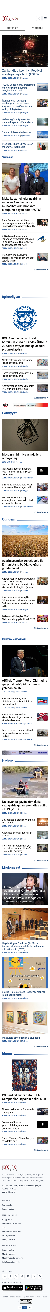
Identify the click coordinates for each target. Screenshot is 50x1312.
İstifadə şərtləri (8, 1250)
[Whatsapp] (4, 1276)
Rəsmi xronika (8, 1209)
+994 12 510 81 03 (9, 1189)
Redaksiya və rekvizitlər (11, 1223)
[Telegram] (28, 1276)
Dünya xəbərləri (14, 639)
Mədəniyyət (11, 867)
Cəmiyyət (9, 413)
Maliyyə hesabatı (9, 1239)
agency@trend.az (8, 1192)
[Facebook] (10, 1276)
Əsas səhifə (12, 27)
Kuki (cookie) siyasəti (10, 1262)
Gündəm (8, 519)
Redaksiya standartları (11, 1231)
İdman (7, 1054)
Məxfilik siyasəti (8, 1254)
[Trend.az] (10, 18)
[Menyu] (45, 18)
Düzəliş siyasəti (8, 1235)
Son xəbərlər (7, 1205)
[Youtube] (22, 1276)
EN (20, 1307)
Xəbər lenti (37, 27)
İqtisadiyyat (11, 297)
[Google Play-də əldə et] (34, 1288)
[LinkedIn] (33, 1276)
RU (30, 1307)
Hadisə (7, 760)
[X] (16, 1276)
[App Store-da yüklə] (12, 1288)
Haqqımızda (7, 1219)
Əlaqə (4, 1228)
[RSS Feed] (39, 1276)
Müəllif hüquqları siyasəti (12, 1258)
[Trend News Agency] (9, 1167)
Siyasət (7, 157)
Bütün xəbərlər (40, 270)
